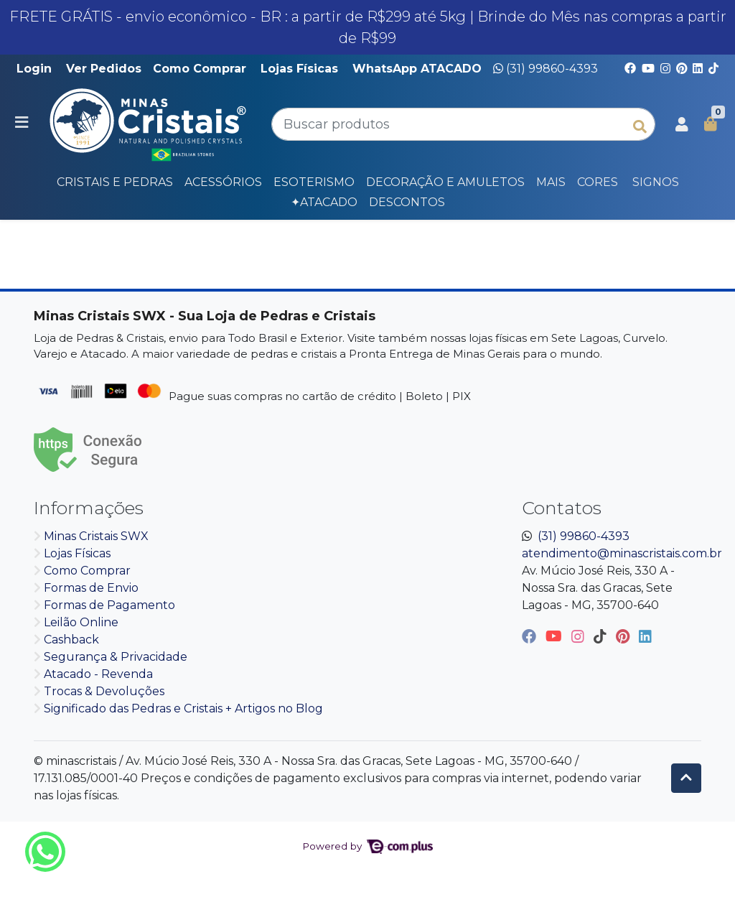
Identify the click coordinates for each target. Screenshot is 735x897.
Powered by (367, 846)
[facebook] (531, 636)
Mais (551, 182)
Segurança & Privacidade (115, 657)
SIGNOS (655, 182)
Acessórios (223, 182)
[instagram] (579, 636)
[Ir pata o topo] (686, 778)
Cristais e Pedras (115, 182)
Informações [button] (89, 508)
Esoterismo (314, 182)
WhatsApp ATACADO (417, 68)
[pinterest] (624, 636)
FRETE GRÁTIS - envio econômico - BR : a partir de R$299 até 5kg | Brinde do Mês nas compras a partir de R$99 (367, 27)
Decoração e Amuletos (445, 182)
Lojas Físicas (299, 68)
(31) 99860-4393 (545, 68)
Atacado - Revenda (98, 674)
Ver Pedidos (103, 68)
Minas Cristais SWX (96, 536)
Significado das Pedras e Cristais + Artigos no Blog (183, 708)
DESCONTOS (407, 202)
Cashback (71, 639)
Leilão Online (81, 622)
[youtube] (556, 636)
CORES (597, 182)
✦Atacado (324, 202)
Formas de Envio (91, 588)
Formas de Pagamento (109, 605)
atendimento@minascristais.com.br (622, 553)
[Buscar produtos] (463, 124)
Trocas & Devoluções (104, 691)
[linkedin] (645, 636)
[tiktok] (602, 636)
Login (34, 68)
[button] (682, 124)
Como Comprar (199, 68)
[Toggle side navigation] (22, 123)
